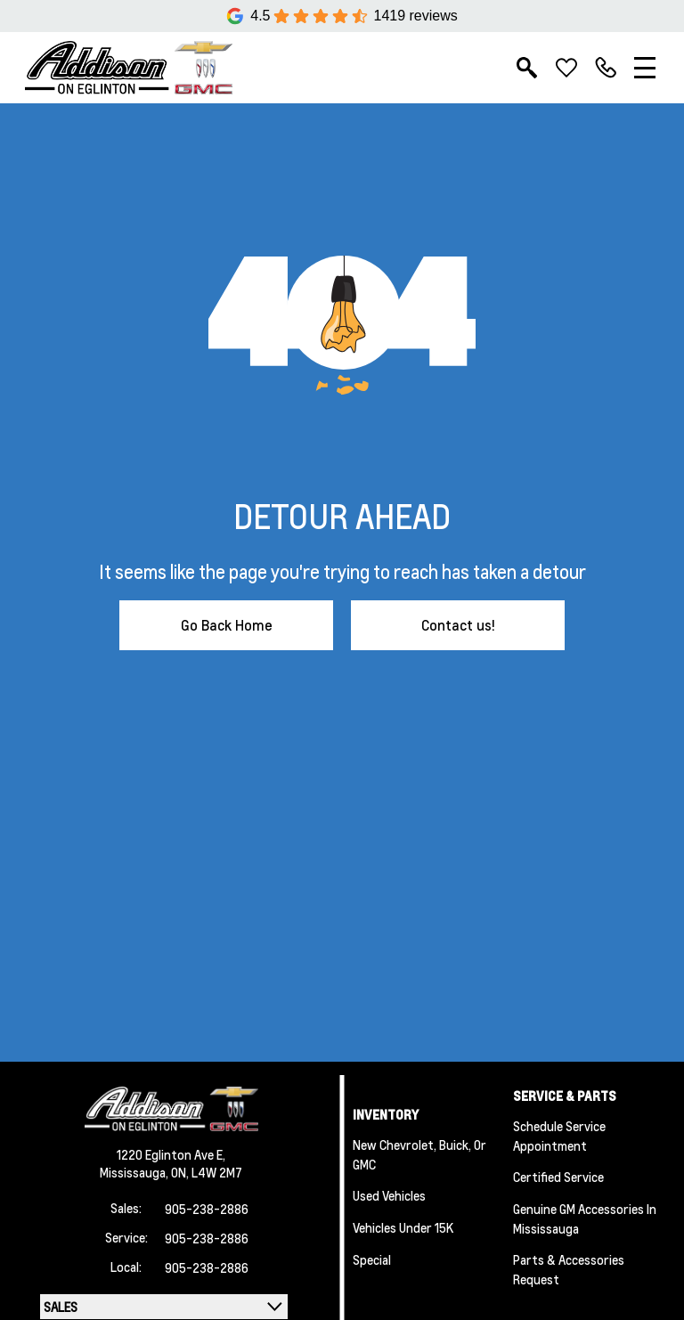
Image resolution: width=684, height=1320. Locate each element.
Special (372, 1259)
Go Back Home (227, 624)
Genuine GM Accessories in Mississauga (584, 1218)
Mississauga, (135, 1172)
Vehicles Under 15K (403, 1227)
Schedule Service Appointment (559, 1135)
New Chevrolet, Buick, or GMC (419, 1154)
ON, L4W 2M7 (206, 1172)
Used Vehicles (389, 1195)
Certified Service (558, 1177)
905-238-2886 (206, 1209)
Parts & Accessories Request (568, 1269)
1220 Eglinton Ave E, (171, 1154)
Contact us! (458, 624)
